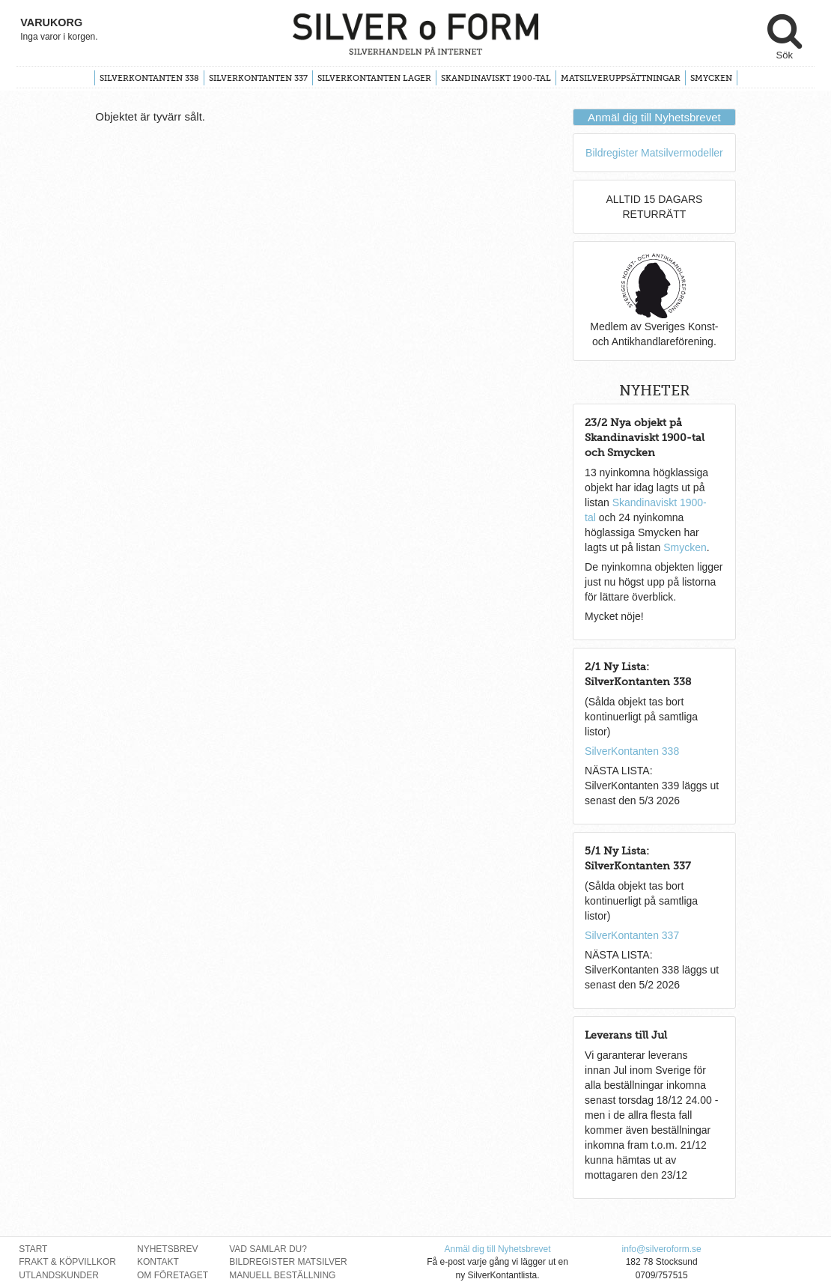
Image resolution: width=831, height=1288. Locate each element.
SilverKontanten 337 (258, 78)
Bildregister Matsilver (288, 1262)
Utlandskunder (59, 1275)
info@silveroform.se (661, 1249)
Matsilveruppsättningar (621, 78)
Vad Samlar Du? (268, 1249)
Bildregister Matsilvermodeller (654, 153)
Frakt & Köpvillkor (67, 1262)
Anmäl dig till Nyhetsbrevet (654, 117)
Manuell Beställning (282, 1275)
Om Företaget (172, 1275)
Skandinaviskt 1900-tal (496, 78)
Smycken (711, 78)
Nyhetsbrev (167, 1249)
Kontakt (158, 1262)
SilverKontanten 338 (149, 78)
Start (33, 1249)
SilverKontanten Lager (374, 78)
